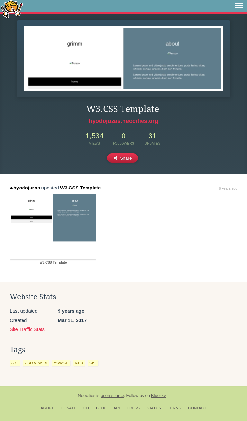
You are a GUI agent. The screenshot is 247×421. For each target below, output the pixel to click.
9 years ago (228, 188)
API (117, 408)
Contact (197, 408)
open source (112, 395)
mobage (60, 363)
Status (154, 408)
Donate (68, 408)
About (47, 408)
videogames (35, 363)
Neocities (86, 395)
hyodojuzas (25, 187)
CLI (86, 408)
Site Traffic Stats (27, 329)
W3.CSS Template (80, 187)
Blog (101, 408)
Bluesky (158, 395)
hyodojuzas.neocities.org (123, 121)
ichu (79, 363)
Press (133, 408)
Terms (174, 408)
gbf (92, 363)
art (14, 363)
